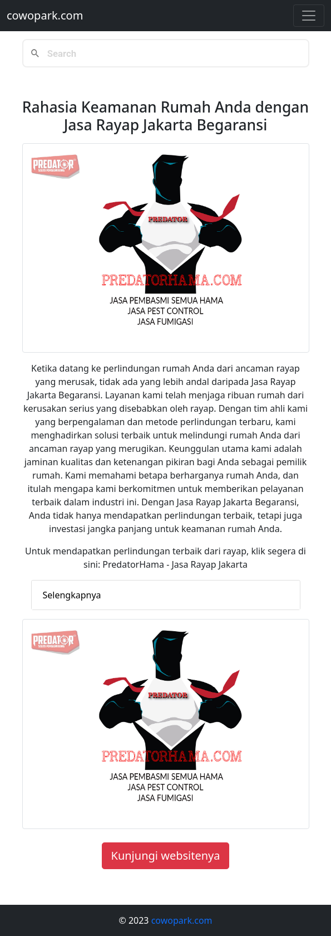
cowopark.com (45, 15)
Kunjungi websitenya (165, 855)
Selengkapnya (72, 595)
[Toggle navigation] (308, 15)
